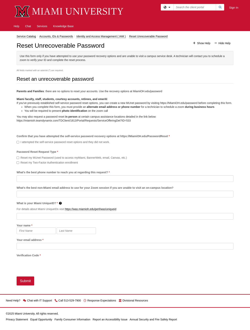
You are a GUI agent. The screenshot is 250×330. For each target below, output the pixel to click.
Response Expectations (100, 300)
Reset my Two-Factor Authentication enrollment (47, 162)
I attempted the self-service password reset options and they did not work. (63, 142)
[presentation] (46, 265)
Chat (28, 26)
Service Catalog (26, 36)
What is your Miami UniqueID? (36, 203)
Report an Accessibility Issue (110, 319)
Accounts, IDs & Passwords (56, 36)
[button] (60, 203)
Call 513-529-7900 (68, 300)
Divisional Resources (133, 300)
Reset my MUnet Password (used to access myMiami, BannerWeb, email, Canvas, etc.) (72, 157)
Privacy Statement (17, 319)
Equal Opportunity (41, 319)
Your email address (29, 239)
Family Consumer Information (72, 319)
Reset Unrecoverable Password (148, 36)
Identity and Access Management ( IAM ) (101, 36)
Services (42, 26)
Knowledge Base (63, 26)
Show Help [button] (202, 43)
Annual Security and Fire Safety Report (153, 319)
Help (16, 26)
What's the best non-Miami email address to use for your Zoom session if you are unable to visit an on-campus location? (95, 187)
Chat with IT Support (37, 300)
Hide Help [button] (222, 43)
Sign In (233, 7)
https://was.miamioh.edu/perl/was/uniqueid (90, 209)
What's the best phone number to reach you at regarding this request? (62, 172)
